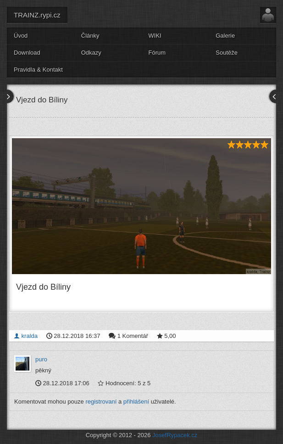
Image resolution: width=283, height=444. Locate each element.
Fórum (157, 52)
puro (41, 359)
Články (90, 35)
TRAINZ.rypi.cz (37, 15)
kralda (26, 336)
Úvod (21, 35)
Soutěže (227, 52)
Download (27, 52)
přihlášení (136, 401)
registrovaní (101, 401)
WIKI (155, 35)
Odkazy (91, 52)
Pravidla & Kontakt (38, 69)
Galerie (225, 35)
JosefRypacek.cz (174, 435)
